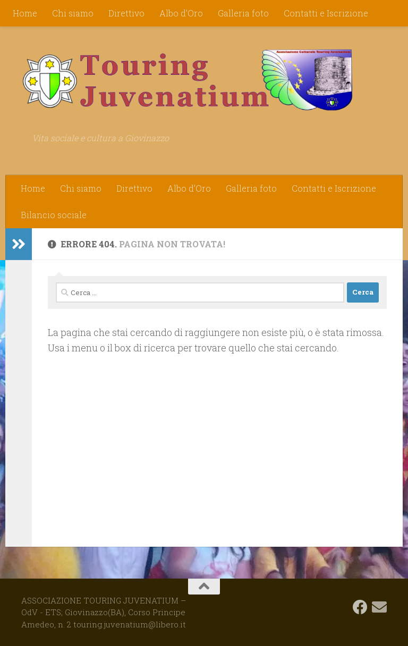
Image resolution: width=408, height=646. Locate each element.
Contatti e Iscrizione (326, 13)
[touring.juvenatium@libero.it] (379, 607)
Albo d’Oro (181, 13)
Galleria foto (243, 13)
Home (25, 13)
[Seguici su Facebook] (360, 607)
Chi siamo (73, 13)
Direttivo (126, 13)
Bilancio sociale (54, 214)
